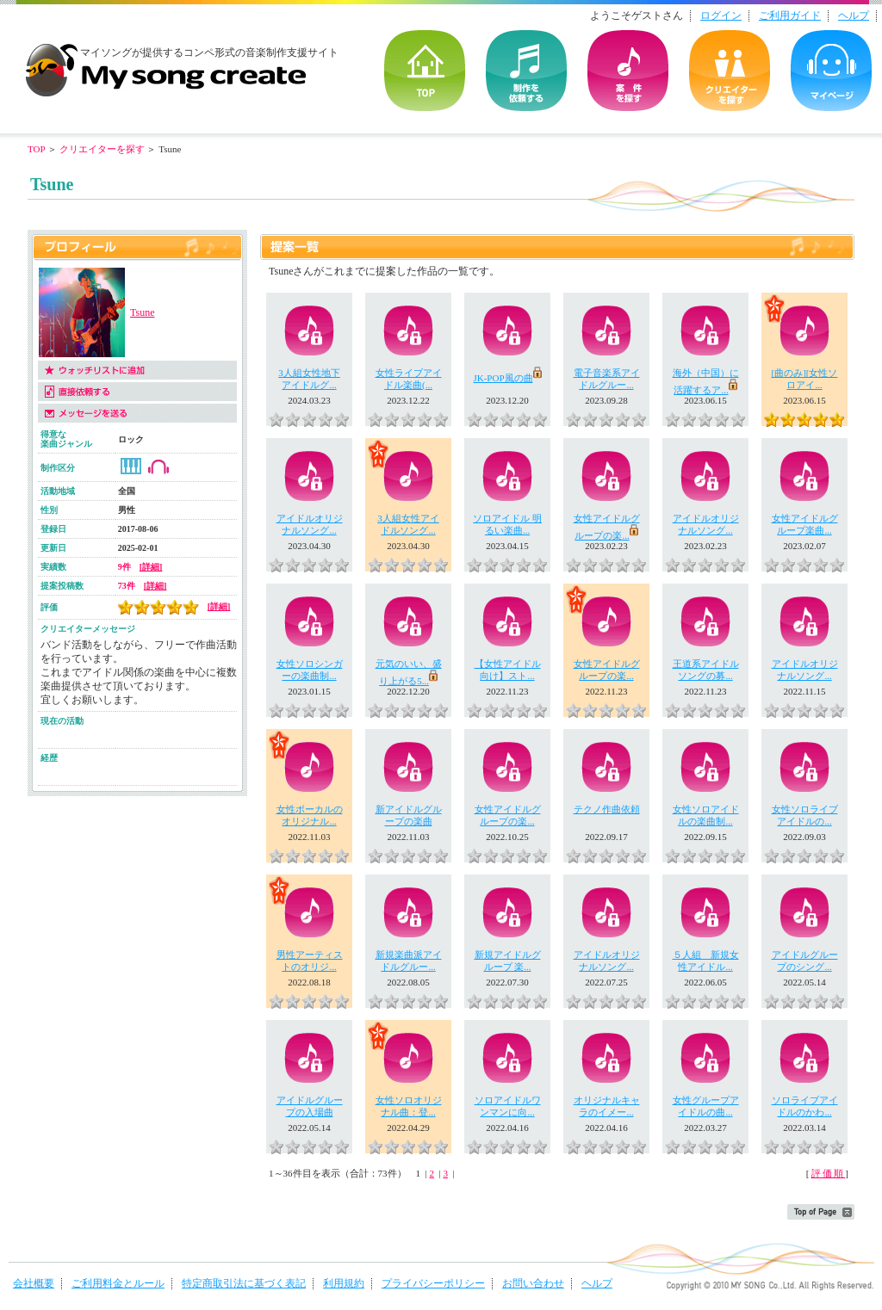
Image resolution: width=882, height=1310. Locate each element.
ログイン (721, 15)
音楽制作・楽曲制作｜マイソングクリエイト (165, 63)
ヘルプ (853, 15)
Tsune (142, 312)
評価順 (828, 1173)
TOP (424, 70)
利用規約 (343, 1283)
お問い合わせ (533, 1283)
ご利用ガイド (790, 15)
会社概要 (33, 1283)
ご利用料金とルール (118, 1283)
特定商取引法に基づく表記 (244, 1283)
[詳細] (151, 567)
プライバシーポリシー (433, 1283)
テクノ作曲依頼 (607, 809)
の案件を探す (627, 70)
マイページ (831, 70)
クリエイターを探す (729, 70)
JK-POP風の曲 (507, 378)
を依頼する (526, 70)
